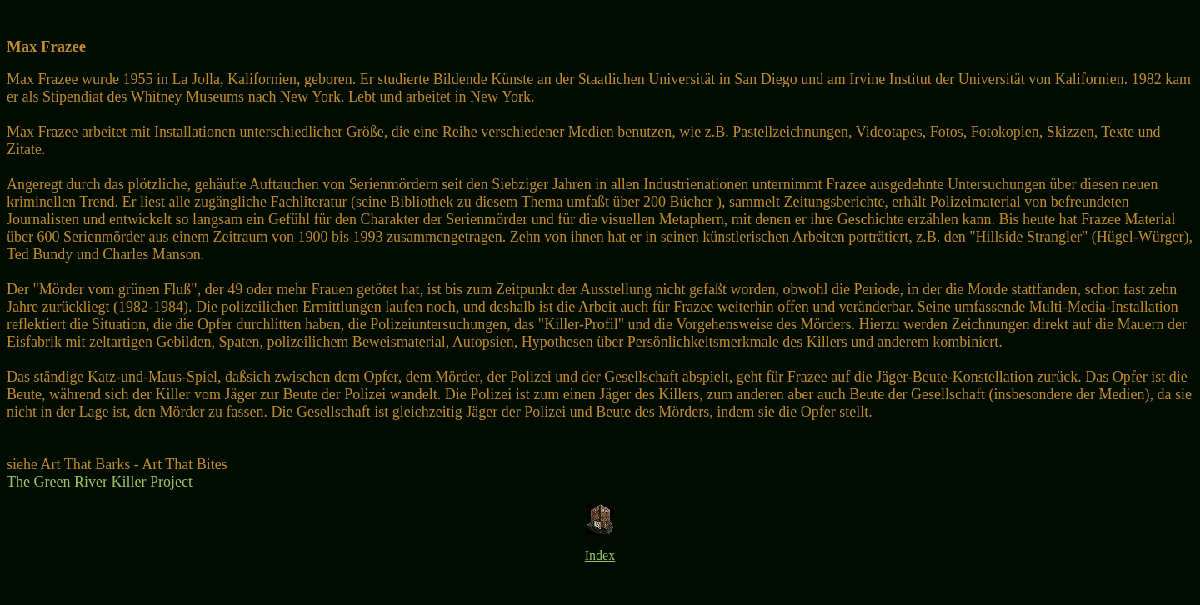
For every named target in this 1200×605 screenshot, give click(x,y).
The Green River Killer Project (99, 481)
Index (600, 555)
